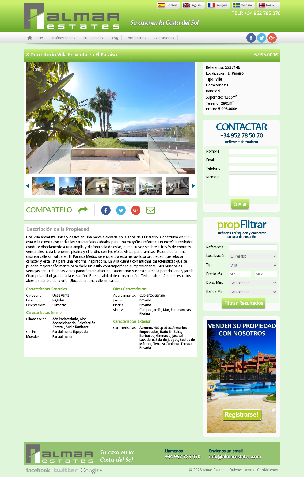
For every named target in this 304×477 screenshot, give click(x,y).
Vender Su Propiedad (241, 376)
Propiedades (93, 38)
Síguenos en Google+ (272, 38)
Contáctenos (136, 38)
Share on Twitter (120, 210)
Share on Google (135, 210)
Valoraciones (164, 38)
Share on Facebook (105, 210)
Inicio (38, 38)
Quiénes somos (63, 38)
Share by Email (150, 210)
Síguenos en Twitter (261, 38)
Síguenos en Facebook (251, 38)
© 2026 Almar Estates (207, 470)
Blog (114, 38)
